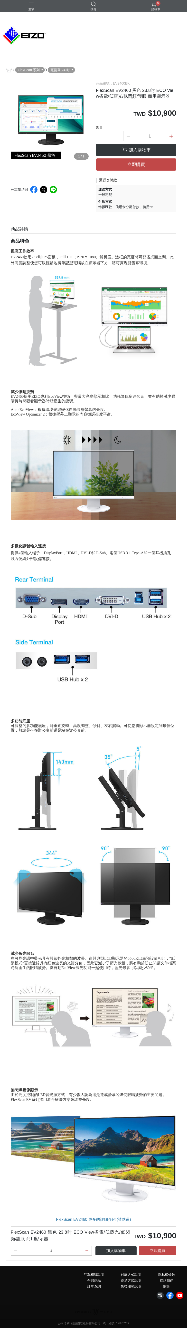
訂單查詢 (94, 1286)
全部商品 (94, 1280)
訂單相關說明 (94, 1274)
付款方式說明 (131, 1274)
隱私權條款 (166, 1274)
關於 (166, 1286)
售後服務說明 (131, 1286)
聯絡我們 (166, 1280)
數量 (99, 127)
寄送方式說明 (131, 1280)
